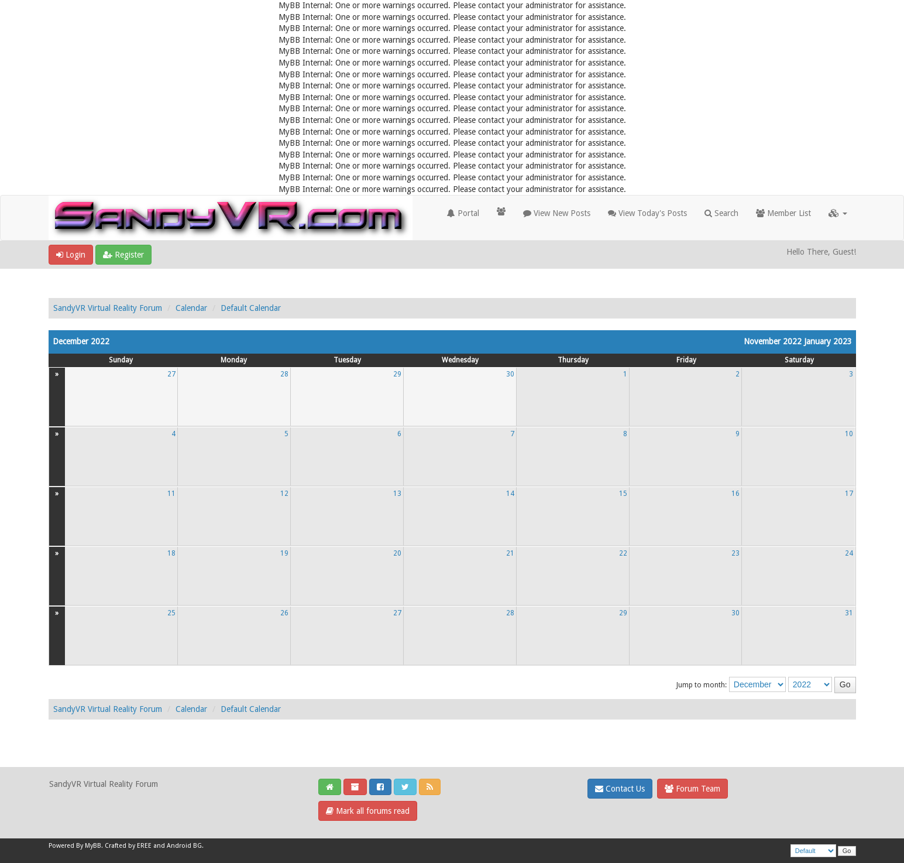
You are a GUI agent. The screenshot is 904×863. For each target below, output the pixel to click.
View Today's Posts (647, 213)
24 (849, 553)
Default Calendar (251, 308)
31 (849, 613)
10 (849, 434)
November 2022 (773, 341)
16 (735, 493)
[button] (838, 213)
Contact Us (620, 788)
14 (510, 493)
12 (284, 493)
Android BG (184, 846)
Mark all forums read (368, 811)
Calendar (191, 308)
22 (623, 553)
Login (70, 254)
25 (171, 613)
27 (171, 374)
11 (171, 493)
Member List (783, 213)
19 (284, 553)
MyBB (93, 846)
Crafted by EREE (128, 846)
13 (397, 493)
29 (397, 374)
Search (721, 213)
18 (171, 553)
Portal (463, 213)
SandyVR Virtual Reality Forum (107, 308)
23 (735, 553)
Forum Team (692, 788)
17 (849, 493)
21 (510, 553)
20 (397, 553)
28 (284, 374)
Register (123, 254)
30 (510, 374)
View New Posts (556, 213)
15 (623, 493)
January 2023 (828, 341)
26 (284, 613)
